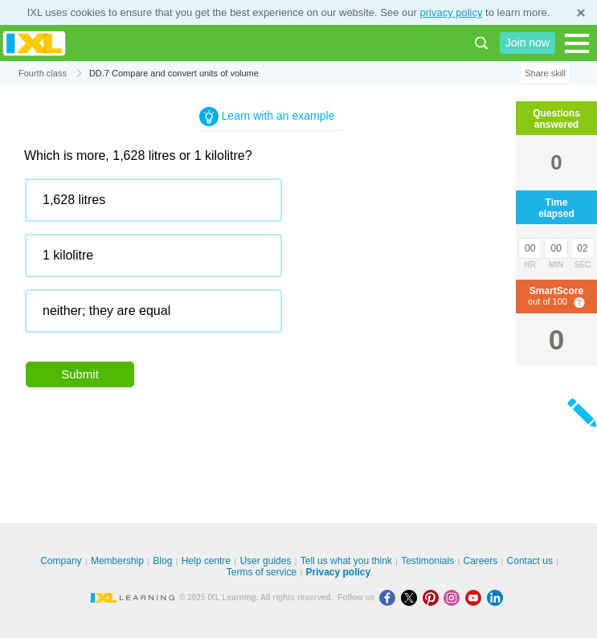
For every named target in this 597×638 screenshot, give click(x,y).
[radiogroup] (270, 262)
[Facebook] (390, 597)
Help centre (206, 560)
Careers (481, 560)
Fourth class (42, 73)
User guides (265, 560)
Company (60, 560)
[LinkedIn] (496, 597)
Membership (117, 560)
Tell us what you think (346, 560)
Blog (162, 560)
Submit (80, 374)
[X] (412, 597)
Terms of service (261, 572)
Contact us (530, 560)
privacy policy (450, 12)
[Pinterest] (433, 597)
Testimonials (427, 560)
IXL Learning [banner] (34, 43)
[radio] (153, 200)
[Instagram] (454, 597)
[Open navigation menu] (577, 43)
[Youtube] (476, 597)
